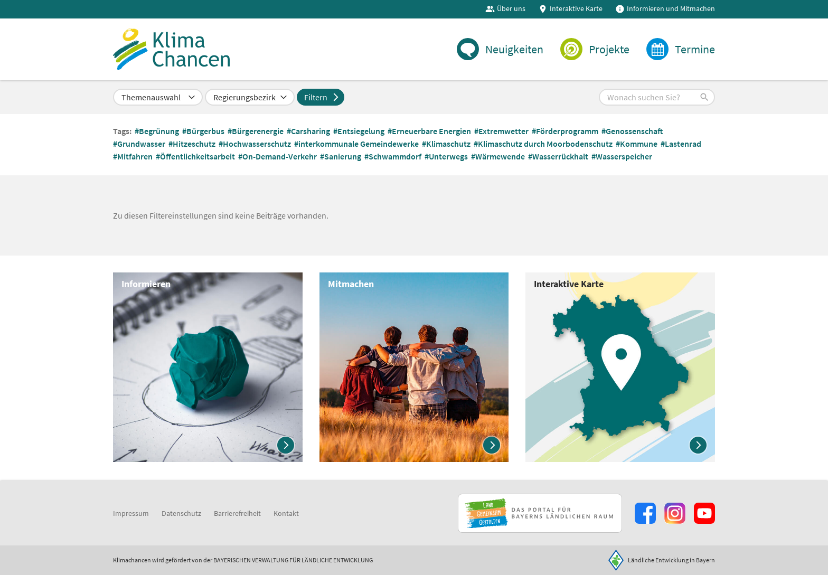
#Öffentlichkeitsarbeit (196, 158)
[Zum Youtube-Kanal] (704, 513)
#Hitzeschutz (192, 145)
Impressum (131, 513)
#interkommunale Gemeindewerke (357, 145)
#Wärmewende (498, 158)
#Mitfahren (133, 158)
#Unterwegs (447, 158)
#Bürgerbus (204, 133)
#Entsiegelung (359, 133)
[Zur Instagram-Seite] (674, 513)
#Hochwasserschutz (256, 145)
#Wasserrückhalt (559, 158)
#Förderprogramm (566, 133)
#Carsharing (309, 133)
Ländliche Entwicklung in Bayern (671, 560)
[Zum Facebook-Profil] (645, 513)
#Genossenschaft (632, 133)
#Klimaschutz (447, 145)
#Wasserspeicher (622, 158)
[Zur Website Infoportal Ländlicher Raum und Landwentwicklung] (540, 513)
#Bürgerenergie (256, 133)
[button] (657, 99)
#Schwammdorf (393, 158)
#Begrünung (158, 133)
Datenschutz (181, 513)
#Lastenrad (682, 145)
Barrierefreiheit (237, 513)
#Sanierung (341, 158)
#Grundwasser (140, 145)
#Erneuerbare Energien (430, 133)
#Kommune (637, 145)
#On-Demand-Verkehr (278, 158)
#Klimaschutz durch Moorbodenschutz (544, 145)
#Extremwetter (502, 133)
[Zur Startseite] (172, 51)
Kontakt (286, 513)
